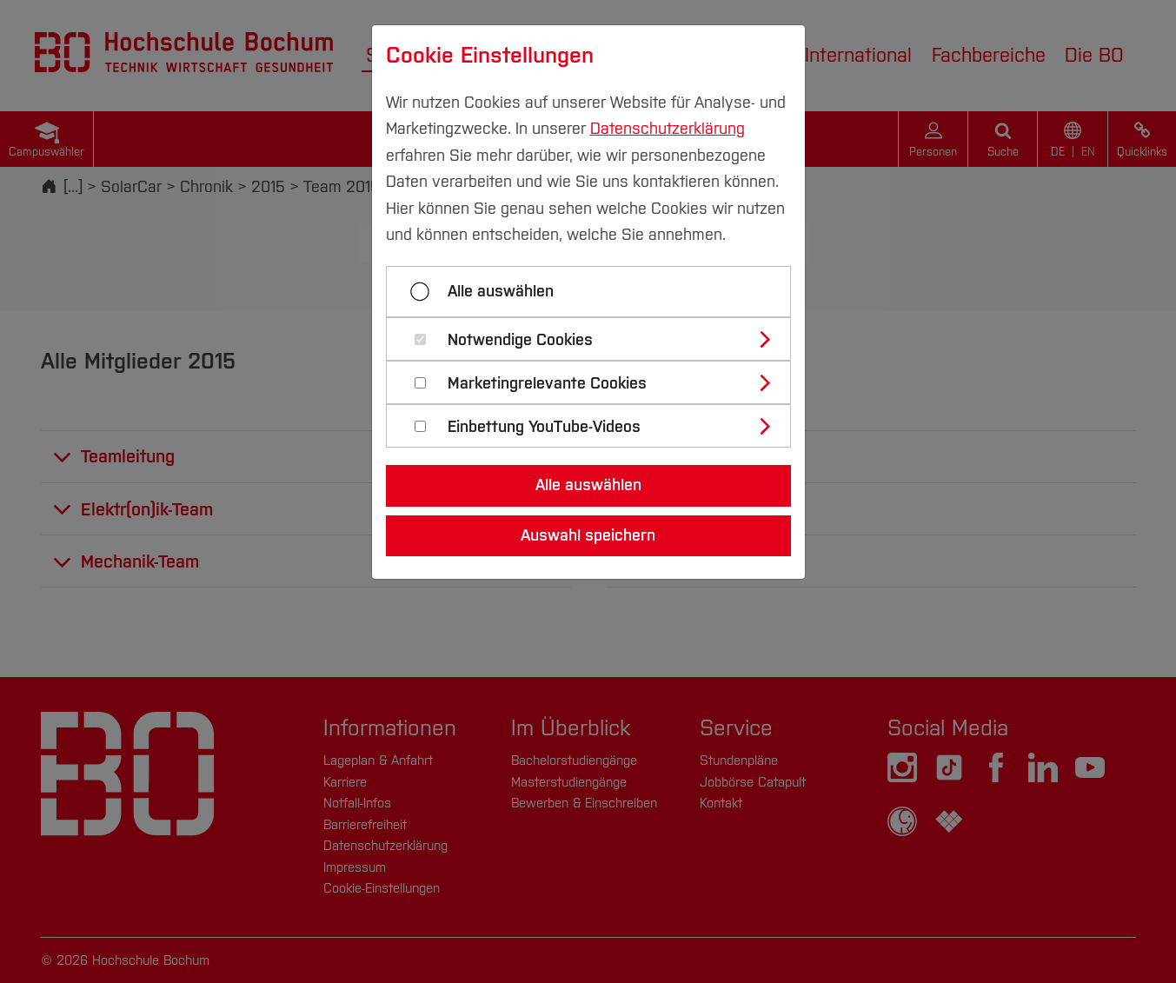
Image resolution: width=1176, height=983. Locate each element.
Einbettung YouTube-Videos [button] (544, 427)
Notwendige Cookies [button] (520, 340)
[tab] (596, 339)
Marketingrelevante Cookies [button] (547, 384)
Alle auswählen (501, 291)
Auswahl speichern (588, 535)
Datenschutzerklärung (667, 128)
